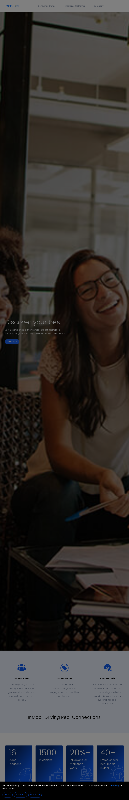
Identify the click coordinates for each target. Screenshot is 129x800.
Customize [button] (20, 795)
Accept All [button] (35, 795)
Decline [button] (7, 795)
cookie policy (113, 785)
